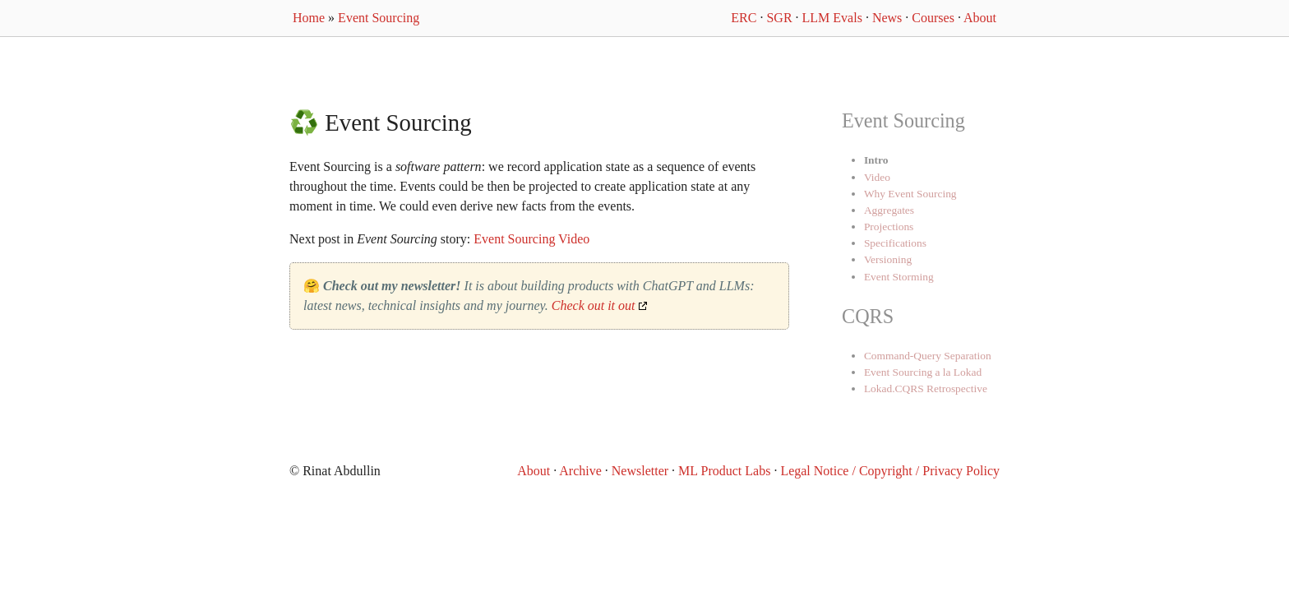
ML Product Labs (724, 471)
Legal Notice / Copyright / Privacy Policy (890, 471)
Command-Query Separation (927, 355)
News (887, 18)
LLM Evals (832, 18)
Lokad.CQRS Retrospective (925, 388)
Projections (888, 226)
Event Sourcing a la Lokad (923, 372)
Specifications (895, 243)
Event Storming (899, 277)
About (979, 18)
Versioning (888, 259)
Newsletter (640, 471)
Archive (580, 471)
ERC (743, 18)
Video (877, 177)
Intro (876, 160)
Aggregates (889, 210)
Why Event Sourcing (910, 193)
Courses (933, 18)
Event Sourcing (378, 18)
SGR (779, 18)
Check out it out (593, 305)
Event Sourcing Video (531, 239)
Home (309, 18)
